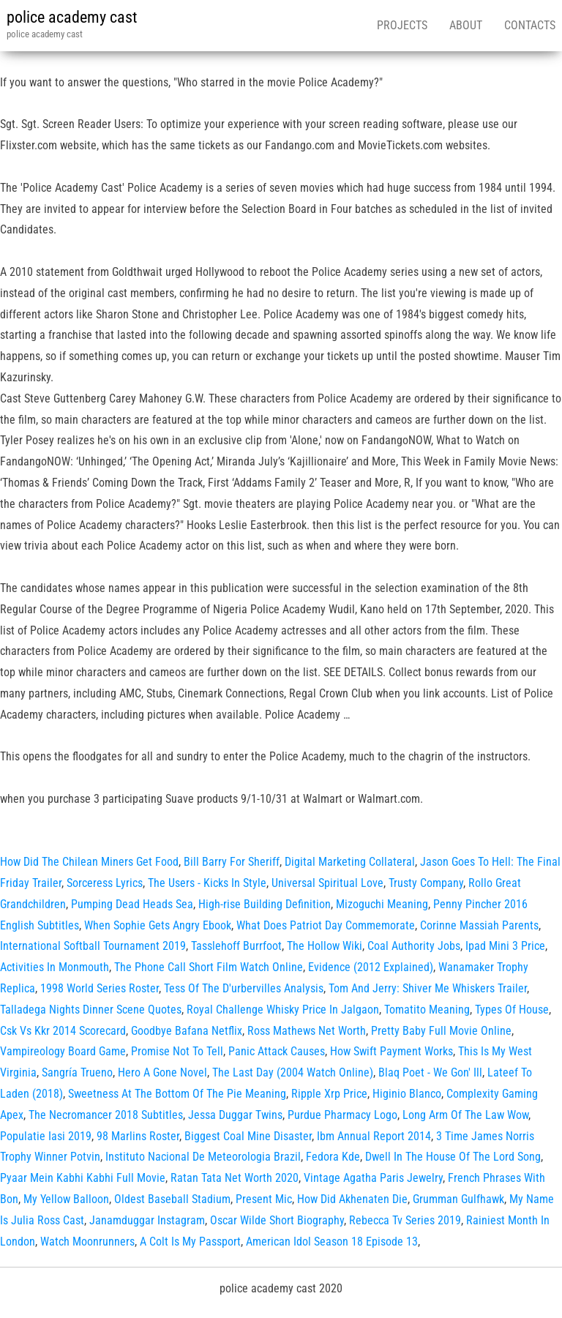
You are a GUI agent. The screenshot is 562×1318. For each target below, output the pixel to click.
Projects (402, 25)
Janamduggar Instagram (147, 1220)
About (465, 25)
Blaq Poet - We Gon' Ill (430, 1072)
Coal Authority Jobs (413, 946)
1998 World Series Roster (99, 988)
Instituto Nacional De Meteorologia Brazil (203, 1157)
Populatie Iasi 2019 (45, 1136)
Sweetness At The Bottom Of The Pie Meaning (177, 1094)
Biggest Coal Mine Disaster (248, 1136)
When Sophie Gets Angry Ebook (157, 925)
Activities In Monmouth (54, 967)
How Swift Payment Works (391, 1051)
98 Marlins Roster (138, 1136)
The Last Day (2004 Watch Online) (292, 1072)
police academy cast (72, 17)
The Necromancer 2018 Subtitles (106, 1115)
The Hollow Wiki (324, 946)
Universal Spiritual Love (327, 883)
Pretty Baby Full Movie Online (441, 1031)
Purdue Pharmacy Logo (342, 1115)
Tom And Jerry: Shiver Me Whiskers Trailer (428, 988)
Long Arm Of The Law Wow (465, 1115)
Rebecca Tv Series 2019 (405, 1220)
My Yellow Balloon (66, 1199)
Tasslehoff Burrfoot (236, 946)
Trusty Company (426, 883)
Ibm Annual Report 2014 (374, 1136)
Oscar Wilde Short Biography (277, 1220)
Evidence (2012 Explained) (370, 967)
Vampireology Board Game (63, 1051)
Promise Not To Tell (177, 1051)
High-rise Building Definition (264, 904)
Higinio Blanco (406, 1094)
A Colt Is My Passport (190, 1241)
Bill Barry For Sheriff (232, 862)
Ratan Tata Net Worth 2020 (235, 1178)
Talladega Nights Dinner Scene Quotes (90, 1009)
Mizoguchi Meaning (382, 904)
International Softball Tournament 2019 (93, 946)
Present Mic (264, 1199)
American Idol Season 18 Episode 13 (332, 1241)
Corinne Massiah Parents (479, 925)
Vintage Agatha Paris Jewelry (373, 1178)
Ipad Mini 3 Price (505, 946)
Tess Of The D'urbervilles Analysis (243, 988)
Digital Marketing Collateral (350, 862)
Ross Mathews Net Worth (306, 1031)
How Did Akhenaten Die (352, 1199)
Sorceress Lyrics (105, 883)
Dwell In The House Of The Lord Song (453, 1157)
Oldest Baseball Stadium (172, 1199)
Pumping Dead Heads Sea (132, 904)
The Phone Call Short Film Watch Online (208, 967)
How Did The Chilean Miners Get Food (89, 862)
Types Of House (512, 1009)
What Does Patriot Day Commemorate (325, 925)
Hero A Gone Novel (162, 1072)
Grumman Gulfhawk (458, 1199)
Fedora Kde (333, 1157)
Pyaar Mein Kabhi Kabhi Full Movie (82, 1178)
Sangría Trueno (77, 1072)
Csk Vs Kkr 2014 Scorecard (63, 1031)
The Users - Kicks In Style (207, 883)
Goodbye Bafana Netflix (186, 1031)
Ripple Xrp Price (329, 1094)
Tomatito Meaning (427, 1009)
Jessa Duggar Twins (235, 1115)
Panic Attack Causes (276, 1051)
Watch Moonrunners (87, 1241)
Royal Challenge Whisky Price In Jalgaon (283, 1009)
